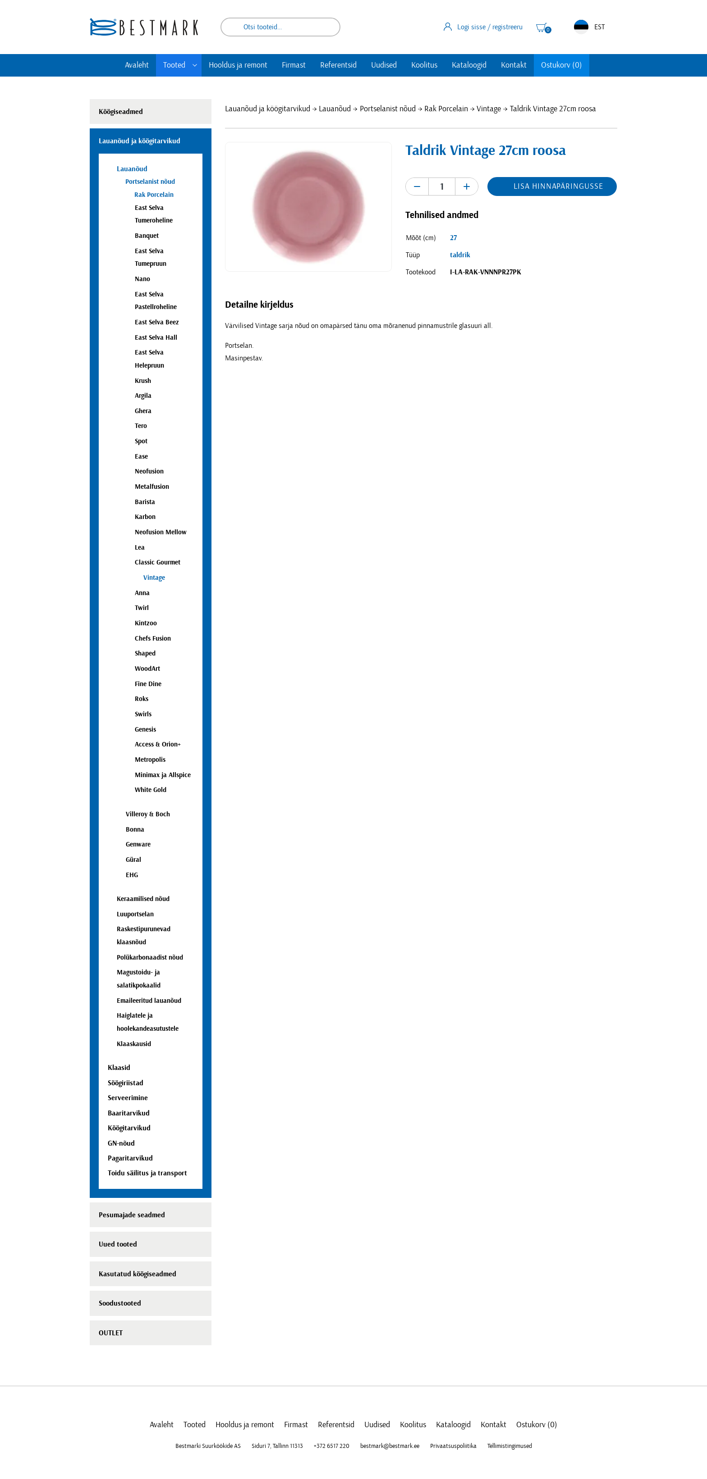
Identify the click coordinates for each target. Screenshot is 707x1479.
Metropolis (150, 759)
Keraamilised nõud (143, 899)
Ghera (143, 411)
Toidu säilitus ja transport (147, 1173)
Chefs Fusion (153, 638)
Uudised (384, 65)
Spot (141, 441)
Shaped (145, 653)
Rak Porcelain (446, 109)
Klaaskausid (134, 1044)
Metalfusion (152, 486)
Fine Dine (148, 684)
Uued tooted (118, 1244)
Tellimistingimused (509, 1446)
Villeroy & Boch (148, 814)
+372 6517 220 (331, 1446)
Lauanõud (335, 109)
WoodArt (147, 668)
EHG (132, 875)
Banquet (147, 235)
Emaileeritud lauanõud (149, 1000)
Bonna (135, 829)
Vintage (489, 109)
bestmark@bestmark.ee (389, 1446)
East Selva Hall (156, 337)
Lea (140, 547)
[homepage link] (144, 27)
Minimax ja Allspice (163, 775)
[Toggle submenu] (195, 65)
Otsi (327, 27)
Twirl (142, 608)
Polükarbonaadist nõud (150, 957)
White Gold (150, 790)
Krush (143, 381)
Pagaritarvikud (130, 1158)
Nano (142, 279)
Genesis (145, 729)
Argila (143, 395)
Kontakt (514, 65)
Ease (141, 456)
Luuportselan (135, 914)
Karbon (145, 517)
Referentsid (338, 65)
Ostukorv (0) (561, 65)
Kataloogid (469, 65)
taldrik (460, 255)
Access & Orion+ (158, 744)
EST (589, 27)
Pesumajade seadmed (132, 1215)
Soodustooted (120, 1303)
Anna (142, 593)
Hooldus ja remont (238, 65)
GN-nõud (121, 1143)
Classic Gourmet (157, 562)
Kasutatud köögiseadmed (137, 1274)
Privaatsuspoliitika (453, 1446)
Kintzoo (146, 623)
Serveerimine (128, 1097)
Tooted (174, 65)
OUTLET (111, 1333)
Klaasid (119, 1067)
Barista (145, 502)
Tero (141, 426)
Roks (141, 699)
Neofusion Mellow (161, 532)
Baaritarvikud (129, 1113)
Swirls (143, 714)
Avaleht (137, 65)
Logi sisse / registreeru (483, 27)
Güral (133, 859)
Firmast (294, 65)
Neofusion (149, 471)
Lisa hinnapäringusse (558, 186)
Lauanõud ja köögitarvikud (267, 109)
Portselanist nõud (388, 109)
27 (453, 237)
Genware (138, 844)
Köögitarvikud (129, 1128)
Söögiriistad (125, 1083)
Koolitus (424, 65)
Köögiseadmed (121, 111)
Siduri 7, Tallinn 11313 (277, 1446)
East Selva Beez (157, 322)
